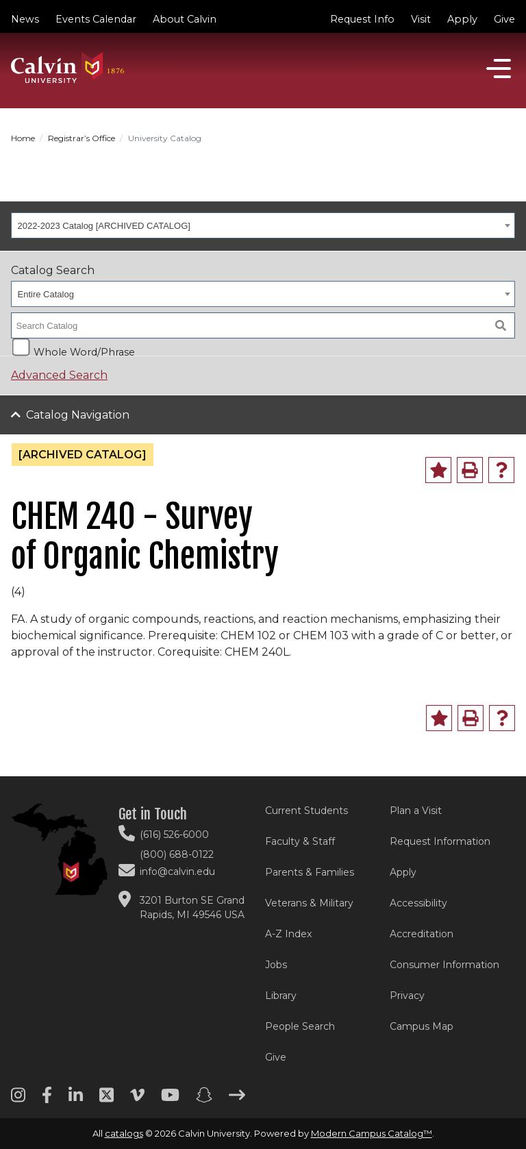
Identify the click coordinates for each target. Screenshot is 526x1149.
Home (23, 138)
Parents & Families (309, 872)
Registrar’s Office (81, 138)
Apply (462, 19)
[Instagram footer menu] (18, 1100)
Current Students (306, 810)
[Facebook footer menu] (47, 1100)
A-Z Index (288, 934)
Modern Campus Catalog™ (371, 1133)
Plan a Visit (416, 810)
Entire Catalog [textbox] (46, 294)
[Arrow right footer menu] (237, 1100)
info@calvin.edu (177, 871)
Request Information (440, 841)
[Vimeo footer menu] (137, 1100)
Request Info (362, 19)
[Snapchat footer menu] (204, 1100)
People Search (300, 1026)
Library (281, 995)
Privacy (407, 995)
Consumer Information (444, 965)
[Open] (498, 68)
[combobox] (263, 225)
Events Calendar (95, 19)
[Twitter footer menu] (106, 1100)
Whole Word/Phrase (84, 351)
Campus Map (421, 1026)
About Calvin (184, 19)
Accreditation (421, 934)
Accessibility (418, 903)
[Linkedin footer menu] (75, 1100)
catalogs (124, 1133)
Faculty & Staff (300, 841)
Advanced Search (59, 375)
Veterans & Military (309, 903)
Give (504, 19)
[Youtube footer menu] (170, 1100)
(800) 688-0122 (177, 854)
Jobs (276, 965)
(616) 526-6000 (174, 834)
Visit (421, 19)
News (25, 19)
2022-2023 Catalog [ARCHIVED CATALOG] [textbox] (104, 226)
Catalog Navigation (77, 414)
